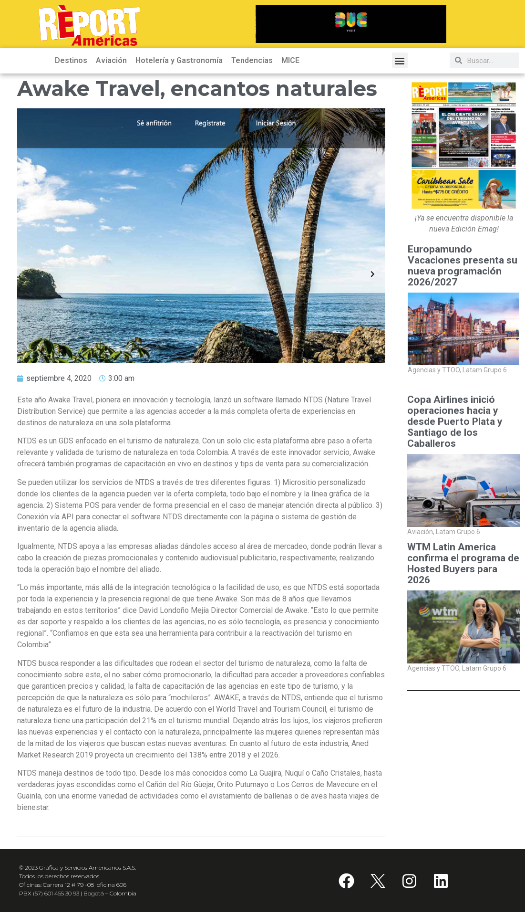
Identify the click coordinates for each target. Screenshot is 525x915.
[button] (400, 63)
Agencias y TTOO (434, 373)
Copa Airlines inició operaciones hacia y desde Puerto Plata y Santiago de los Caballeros (455, 424)
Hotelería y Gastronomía (179, 63)
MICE (290, 63)
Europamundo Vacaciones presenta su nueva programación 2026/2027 (462, 269)
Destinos (71, 63)
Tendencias (252, 63)
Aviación (111, 63)
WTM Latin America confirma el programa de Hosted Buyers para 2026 (463, 567)
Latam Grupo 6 (485, 373)
